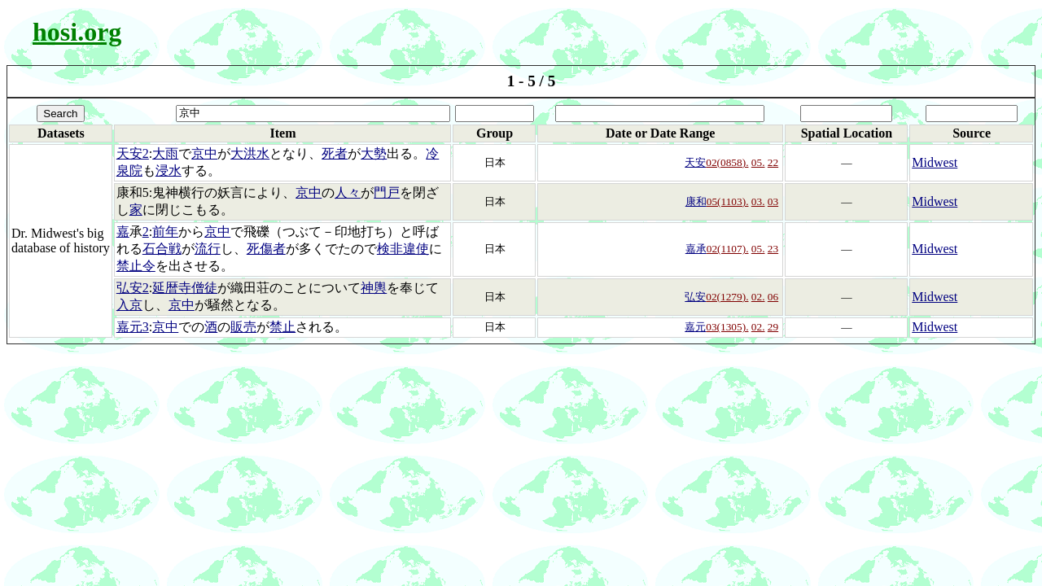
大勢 (374, 153)
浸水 (168, 170)
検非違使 (403, 249)
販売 (243, 327)
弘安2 (132, 288)
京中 (204, 153)
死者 (335, 153)
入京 (129, 305)
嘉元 (695, 327)
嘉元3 (132, 327)
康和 (696, 201)
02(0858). (727, 162)
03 (773, 201)
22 (773, 162)
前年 (165, 231)
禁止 (282, 327)
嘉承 (696, 249)
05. (758, 162)
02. (758, 297)
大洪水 (249, 153)
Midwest (934, 162)
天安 (695, 162)
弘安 (695, 297)
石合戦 (162, 249)
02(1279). (727, 297)
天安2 (132, 153)
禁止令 (135, 266)
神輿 (374, 288)
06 (773, 297)
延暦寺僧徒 (184, 288)
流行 (208, 249)
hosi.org (77, 31)
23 (773, 249)
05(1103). (728, 201)
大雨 (165, 153)
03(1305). (727, 327)
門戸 (387, 192)
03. (758, 201)
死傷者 (266, 249)
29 (773, 327)
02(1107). (728, 249)
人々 (348, 192)
